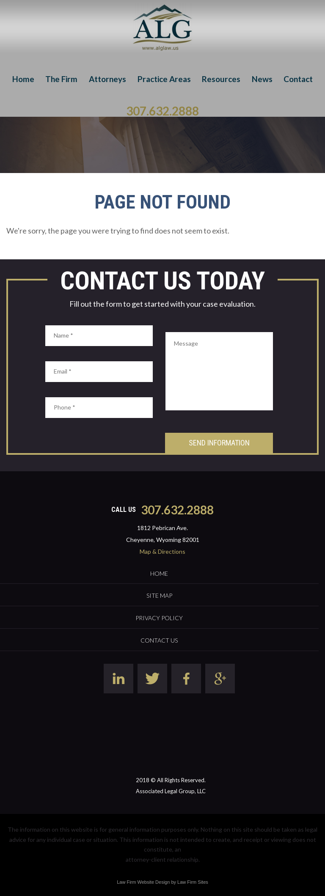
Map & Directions (162, 551)
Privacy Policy (159, 617)
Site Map (159, 595)
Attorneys (107, 79)
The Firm (61, 79)
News (262, 79)
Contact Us (159, 640)
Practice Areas (164, 79)
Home (23, 79)
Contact (298, 79)
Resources (221, 79)
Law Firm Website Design (143, 882)
